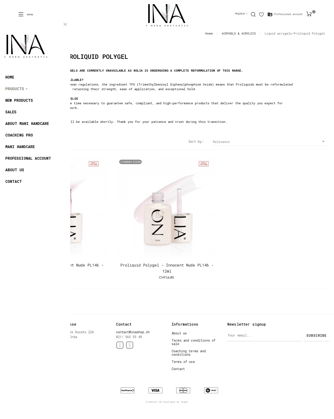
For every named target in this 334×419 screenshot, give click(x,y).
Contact (178, 369)
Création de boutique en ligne (167, 401)
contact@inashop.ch (133, 332)
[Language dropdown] (241, 14)
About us (179, 333)
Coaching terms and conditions (189, 353)
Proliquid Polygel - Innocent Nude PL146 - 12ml (57, 268)
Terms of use (183, 361)
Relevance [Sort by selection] (270, 141)
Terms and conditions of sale (193, 342)
